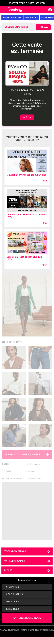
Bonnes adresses (12, 17)
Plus (44, 180)
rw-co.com (31, 471)
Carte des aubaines (27, 561)
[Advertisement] (27, 511)
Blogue (27, 570)
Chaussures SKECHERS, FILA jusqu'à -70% (26, 216)
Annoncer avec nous (27, 617)
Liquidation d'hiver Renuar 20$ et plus (26, 175)
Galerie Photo (12, 342)
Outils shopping (13, 594)
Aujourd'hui (31, 17)
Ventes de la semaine (27, 551)
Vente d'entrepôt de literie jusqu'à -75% (24, 258)
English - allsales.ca (27, 580)
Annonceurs (11, 601)
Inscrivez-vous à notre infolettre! (27, 3)
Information (11, 587)
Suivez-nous (11, 609)
